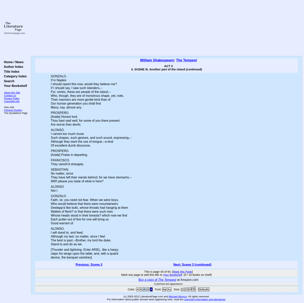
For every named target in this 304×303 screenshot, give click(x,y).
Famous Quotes (13, 110)
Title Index (10, 71)
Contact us (10, 95)
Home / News (13, 62)
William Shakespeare (157, 60)
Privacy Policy (12, 98)
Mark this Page (182, 271)
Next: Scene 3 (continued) (192, 264)
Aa (164, 289)
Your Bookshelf (14, 85)
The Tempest (186, 60)
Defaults (204, 289)
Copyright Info (12, 101)
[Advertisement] (166, 28)
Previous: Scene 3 (89, 264)
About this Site (12, 92)
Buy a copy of (157, 279)
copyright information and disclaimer (204, 299)
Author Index (12, 66)
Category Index (14, 76)
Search (8, 81)
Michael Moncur (178, 296)
